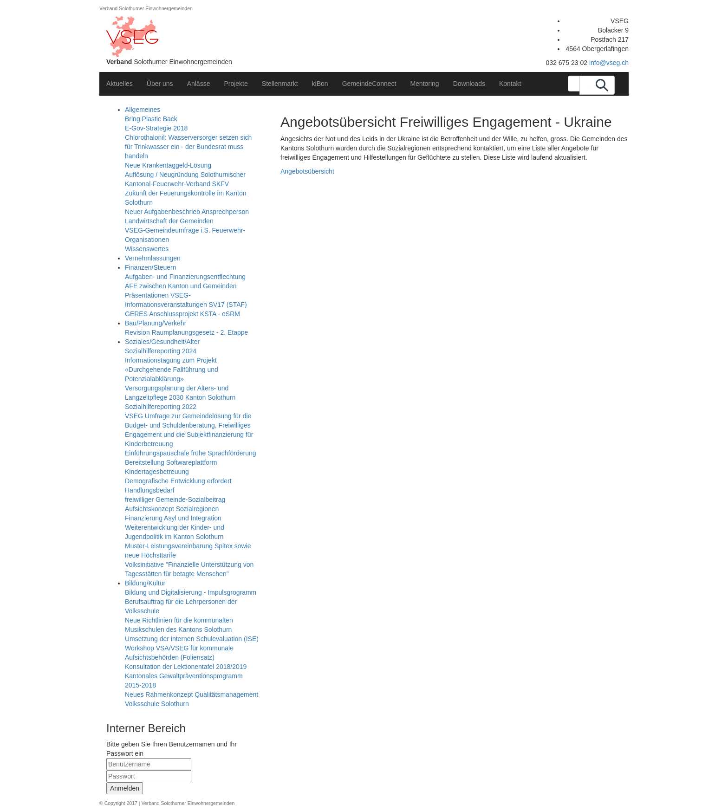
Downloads (469, 83)
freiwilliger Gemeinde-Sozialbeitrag (175, 499)
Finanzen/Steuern (150, 267)
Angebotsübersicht (307, 171)
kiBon (320, 83)
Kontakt (510, 83)
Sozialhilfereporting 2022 (160, 406)
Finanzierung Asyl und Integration (173, 518)
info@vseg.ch (609, 62)
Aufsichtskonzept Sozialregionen (172, 509)
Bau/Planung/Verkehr (155, 323)
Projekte (235, 83)
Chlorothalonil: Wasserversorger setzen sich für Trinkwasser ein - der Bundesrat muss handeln (188, 147)
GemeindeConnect (369, 83)
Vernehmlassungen (153, 258)
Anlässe (198, 83)
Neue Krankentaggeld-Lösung (168, 165)
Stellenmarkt (280, 83)
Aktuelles (119, 83)
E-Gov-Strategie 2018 (156, 128)
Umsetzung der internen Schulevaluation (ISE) (192, 638)
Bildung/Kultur (145, 583)
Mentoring (424, 83)
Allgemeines (142, 109)
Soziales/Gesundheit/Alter (162, 341)
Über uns (160, 83)
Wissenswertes (147, 249)
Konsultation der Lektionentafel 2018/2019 (186, 666)
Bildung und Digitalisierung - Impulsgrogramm (190, 592)
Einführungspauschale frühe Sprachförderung (190, 453)
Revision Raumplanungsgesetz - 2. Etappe (186, 332)
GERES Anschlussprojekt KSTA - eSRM (182, 314)
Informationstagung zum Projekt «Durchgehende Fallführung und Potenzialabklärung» (171, 370)
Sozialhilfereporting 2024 (160, 351)
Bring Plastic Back (151, 119)
